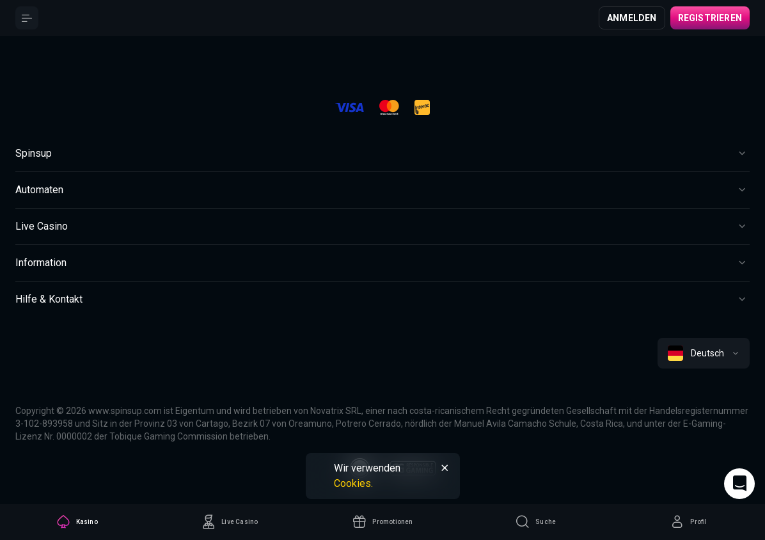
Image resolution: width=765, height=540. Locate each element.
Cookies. (353, 483)
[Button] (26, 17)
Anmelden (632, 18)
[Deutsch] (704, 353)
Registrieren (710, 18)
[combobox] (704, 353)
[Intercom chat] (739, 483)
